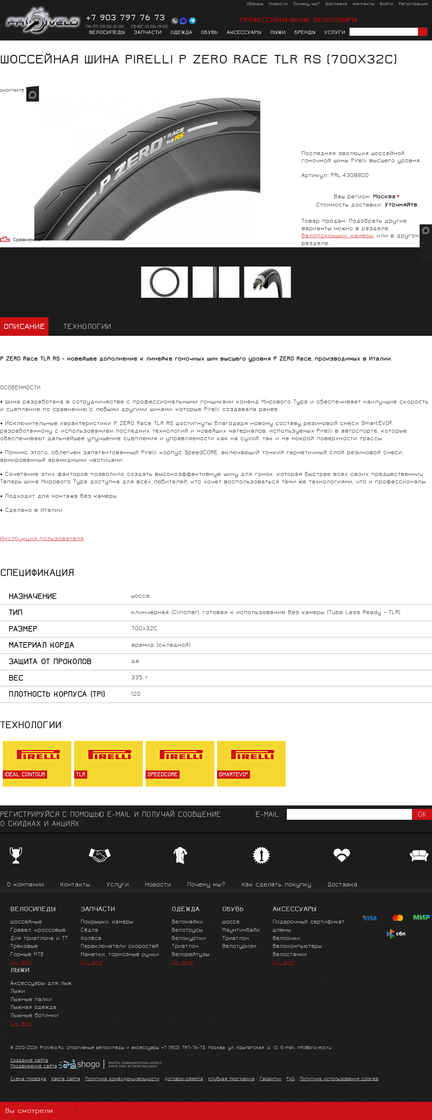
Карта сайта (65, 1079)
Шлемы (282, 930)
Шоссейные (26, 922)
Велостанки (290, 954)
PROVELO (43, 21)
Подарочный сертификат (309, 922)
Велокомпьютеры (297, 946)
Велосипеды (107, 33)
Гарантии (270, 1079)
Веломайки (187, 922)
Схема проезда (28, 1079)
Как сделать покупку (276, 885)
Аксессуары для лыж (41, 983)
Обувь (209, 33)
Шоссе (231, 922)
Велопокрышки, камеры (337, 236)
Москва (384, 197)
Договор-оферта (183, 1079)
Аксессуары (244, 33)
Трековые (24, 946)
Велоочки (286, 938)
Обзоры (255, 4)
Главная (11, 47)
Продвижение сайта (33, 1067)
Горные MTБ (27, 954)
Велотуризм (239, 946)
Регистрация (413, 4)
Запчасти (148, 33)
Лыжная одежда (33, 1007)
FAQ (290, 1079)
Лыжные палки (31, 999)
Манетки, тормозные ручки (120, 954)
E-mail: (268, 815)
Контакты (363, 4)
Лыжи (278, 33)
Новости (278, 4)
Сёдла (89, 930)
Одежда (181, 33)
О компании (25, 885)
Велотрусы (187, 930)
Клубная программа (231, 1079)
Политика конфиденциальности (122, 1079)
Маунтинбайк (241, 930)
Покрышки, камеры (81, 47)
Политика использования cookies (339, 1079)
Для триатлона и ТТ (39, 938)
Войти (386, 4)
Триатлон (185, 946)
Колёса (91, 938)
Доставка (336, 4)
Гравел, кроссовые (38, 930)
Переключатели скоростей (120, 946)
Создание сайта (29, 1061)
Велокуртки (189, 938)
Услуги (334, 33)
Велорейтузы (190, 954)
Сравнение (27, 240)
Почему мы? (306, 4)
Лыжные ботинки (34, 1015)
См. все (21, 962)
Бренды (305, 33)
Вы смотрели (42, 1111)
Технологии (87, 327)
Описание (24, 327)
